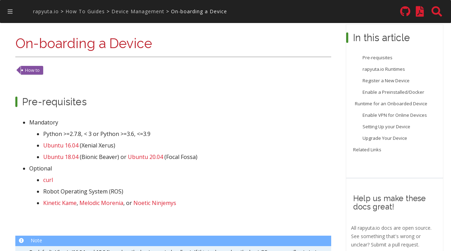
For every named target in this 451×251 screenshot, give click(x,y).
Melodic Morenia (101, 203)
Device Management (137, 11)
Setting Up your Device (386, 126)
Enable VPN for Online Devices (395, 115)
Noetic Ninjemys (154, 203)
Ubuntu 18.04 (60, 157)
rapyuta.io (46, 11)
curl (48, 180)
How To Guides (85, 11)
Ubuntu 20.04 (145, 157)
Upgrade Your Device (385, 138)
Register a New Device (386, 80)
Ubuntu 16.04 (60, 146)
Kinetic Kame (60, 203)
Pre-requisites (377, 57)
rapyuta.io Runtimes (384, 69)
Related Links (367, 149)
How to (32, 70)
